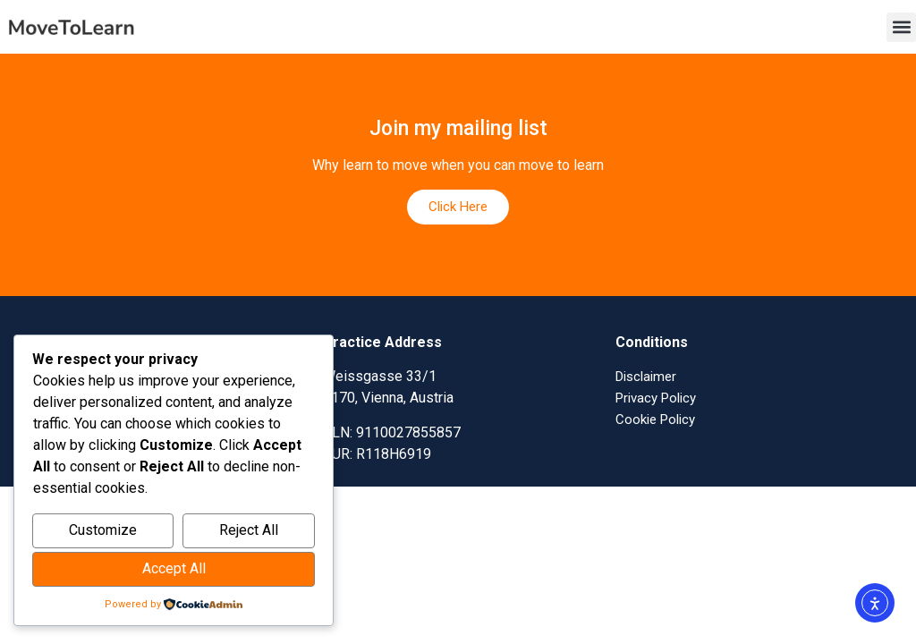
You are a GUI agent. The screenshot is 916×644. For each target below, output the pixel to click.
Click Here (458, 207)
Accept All (174, 568)
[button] (901, 27)
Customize (103, 529)
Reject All (248, 529)
